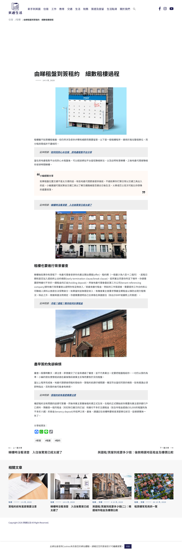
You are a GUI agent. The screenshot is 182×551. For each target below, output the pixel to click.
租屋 (48, 440)
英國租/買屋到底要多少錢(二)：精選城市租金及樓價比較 (111, 508)
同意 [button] (128, 546)
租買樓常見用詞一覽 (145, 506)
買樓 (100, 502)
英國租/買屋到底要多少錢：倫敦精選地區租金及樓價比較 (132, 450)
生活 (77, 9)
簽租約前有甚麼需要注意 (63, 395)
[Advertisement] (91, 47)
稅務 (85, 9)
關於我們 (125, 9)
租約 (58, 440)
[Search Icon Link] (134, 9)
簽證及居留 (97, 9)
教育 (61, 9)
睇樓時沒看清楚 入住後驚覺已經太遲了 (71, 205)
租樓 (18, 19)
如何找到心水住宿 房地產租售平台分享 (71, 152)
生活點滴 (112, 9)
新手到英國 (34, 9)
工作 (53, 9)
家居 (39, 440)
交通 (69, 9)
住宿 (45, 9)
